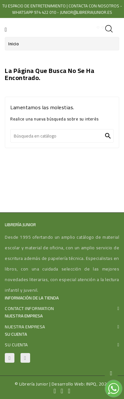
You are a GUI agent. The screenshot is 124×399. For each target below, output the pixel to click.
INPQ (91, 384)
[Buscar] (62, 136)
